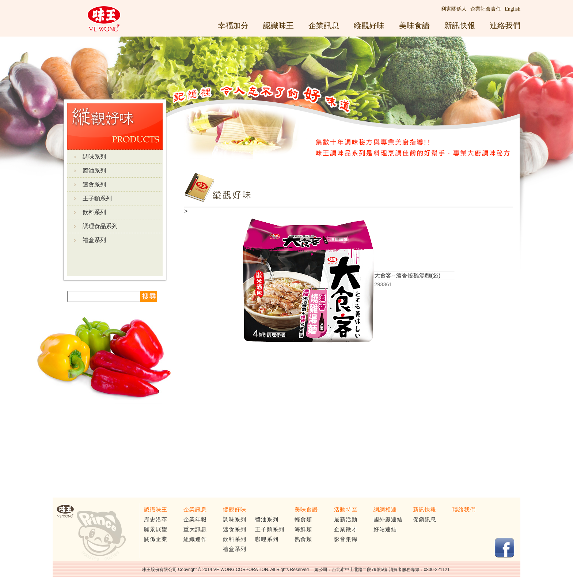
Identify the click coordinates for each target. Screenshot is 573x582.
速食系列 (94, 184)
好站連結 (385, 529)
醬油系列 (94, 170)
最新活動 (345, 519)
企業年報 (195, 519)
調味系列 (94, 157)
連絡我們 (505, 25)
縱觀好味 (369, 25)
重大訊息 (195, 529)
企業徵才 (345, 529)
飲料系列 (94, 212)
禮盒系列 (94, 240)
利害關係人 (454, 9)
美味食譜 (414, 25)
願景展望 (155, 529)
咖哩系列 (266, 539)
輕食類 (303, 519)
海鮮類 (303, 529)
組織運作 (195, 539)
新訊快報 (459, 25)
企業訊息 (323, 25)
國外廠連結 (388, 519)
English (512, 9)
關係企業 (155, 539)
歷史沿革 (155, 519)
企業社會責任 (485, 9)
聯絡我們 (464, 510)
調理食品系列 (100, 226)
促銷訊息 (424, 519)
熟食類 (303, 539)
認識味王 (278, 25)
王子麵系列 (97, 198)
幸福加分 (233, 25)
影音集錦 (345, 539)
